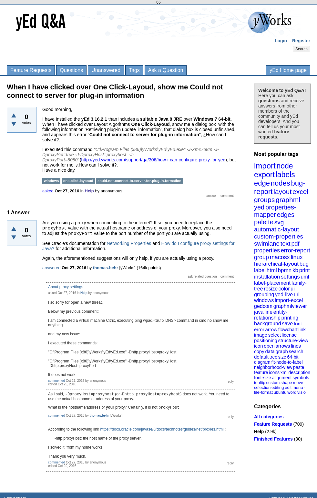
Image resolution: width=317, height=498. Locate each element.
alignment (282, 377)
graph (281, 351)
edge (262, 183)
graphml (288, 199)
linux (297, 257)
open (269, 346)
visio (301, 392)
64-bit (292, 357)
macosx (280, 257)
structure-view (293, 340)
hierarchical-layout (276, 264)
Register (301, 40)
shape (286, 382)
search (296, 351)
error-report (295, 250)
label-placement (272, 283)
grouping (264, 294)
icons (274, 372)
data (269, 351)
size (282, 357)
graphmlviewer (290, 306)
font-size (262, 377)
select (274, 335)
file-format (263, 392)
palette (263, 222)
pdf (295, 243)
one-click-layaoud (78, 181)
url (297, 294)
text (286, 243)
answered (51, 267)
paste (298, 367)
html (272, 270)
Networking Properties (129, 243)
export (264, 174)
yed (259, 207)
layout (282, 191)
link (302, 329)
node (284, 166)
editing (277, 387)
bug (304, 264)
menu (297, 387)
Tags (134, 70)
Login (281, 40)
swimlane (267, 243)
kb (295, 270)
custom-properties (278, 236)
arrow (271, 329)
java (258, 312)
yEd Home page (288, 70)
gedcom (263, 306)
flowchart (288, 329)
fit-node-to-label (286, 362)
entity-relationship (270, 314)
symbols (300, 377)
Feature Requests (30, 70)
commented (56, 380)
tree (273, 357)
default (261, 357)
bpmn (285, 270)
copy (259, 351)
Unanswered (105, 70)
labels (285, 174)
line (268, 312)
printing (289, 317)
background (267, 323)
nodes (280, 183)
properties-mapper (275, 211)
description (299, 372)
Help (259, 431)
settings (290, 277)
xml (284, 372)
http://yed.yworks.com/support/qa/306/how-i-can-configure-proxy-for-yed (153, 159)
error (259, 329)
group (261, 257)
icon (258, 346)
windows (264, 300)
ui (292, 288)
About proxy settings (65, 287)
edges (286, 214)
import (265, 165)
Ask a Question (165, 70)
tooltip (259, 382)
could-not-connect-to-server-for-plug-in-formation (139, 181)
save (287, 323)
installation (267, 277)
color (284, 288)
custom (273, 382)
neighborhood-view (273, 367)
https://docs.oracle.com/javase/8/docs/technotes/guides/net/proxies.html (161, 429)
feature (261, 372)
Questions (71, 70)
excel (300, 191)
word (291, 392)
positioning (265, 340)
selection (262, 387)
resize (271, 288)
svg (279, 222)
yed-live (284, 294)
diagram (262, 362)
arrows (282, 346)
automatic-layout (276, 229)
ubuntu (280, 392)
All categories (269, 416)
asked (48, 190)
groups (264, 199)
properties (267, 250)
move (298, 382)
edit (288, 387)
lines (296, 346)
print (304, 270)
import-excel (289, 300)
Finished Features (273, 439)
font (298, 323)
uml (305, 276)
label (260, 270)
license (289, 335)
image (260, 335)
